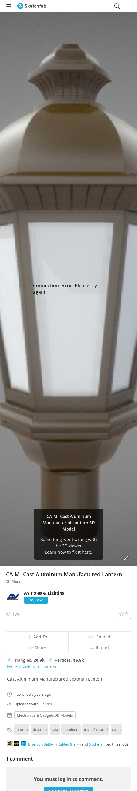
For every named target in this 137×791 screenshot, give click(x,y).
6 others (96, 744)
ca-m (116, 729)
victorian (39, 729)
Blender (45, 703)
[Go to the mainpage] (31, 6)
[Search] (117, 5)
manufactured (96, 729)
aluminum (71, 729)
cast (54, 729)
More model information (31, 666)
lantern (22, 729)
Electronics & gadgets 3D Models (45, 715)
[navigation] (8, 5)
